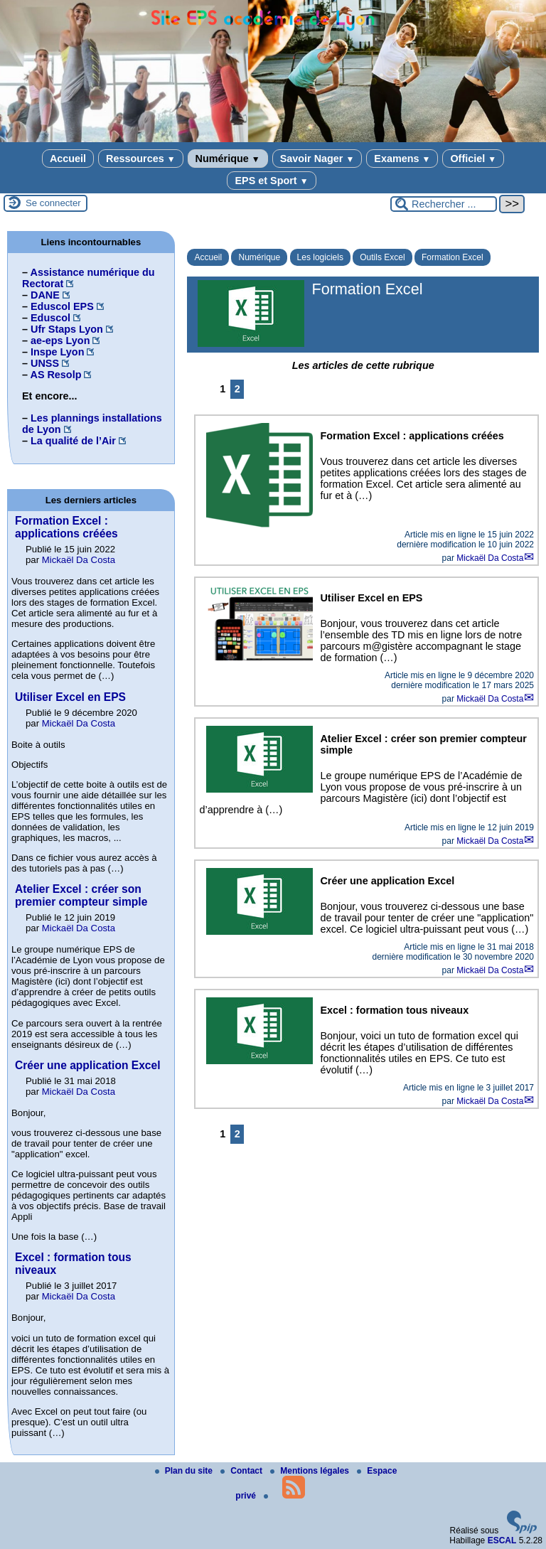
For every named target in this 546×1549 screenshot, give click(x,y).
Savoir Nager (317, 158)
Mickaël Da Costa (489, 558)
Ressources (140, 158)
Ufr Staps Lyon (67, 329)
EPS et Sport (271, 180)
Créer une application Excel (88, 1065)
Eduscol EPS (62, 306)
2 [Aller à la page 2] (237, 389)
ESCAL (502, 1540)
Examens (402, 158)
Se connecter (53, 203)
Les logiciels (320, 257)
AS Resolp (55, 374)
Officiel (473, 158)
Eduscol (50, 317)
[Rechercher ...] (443, 204)
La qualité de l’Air (73, 440)
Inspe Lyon (57, 352)
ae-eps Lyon (60, 340)
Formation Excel (452, 257)
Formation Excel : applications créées (66, 527)
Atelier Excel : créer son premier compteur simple (81, 895)
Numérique (228, 158)
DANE (45, 295)
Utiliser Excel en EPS (70, 697)
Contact (242, 1471)
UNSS (45, 363)
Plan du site (185, 1471)
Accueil (68, 158)
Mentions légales (310, 1471)
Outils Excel (382, 257)
